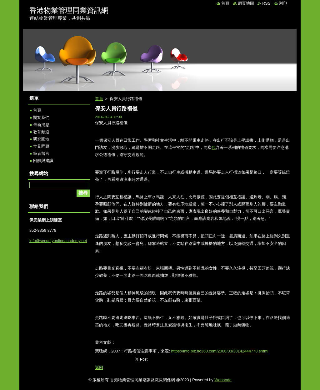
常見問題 (41, 146)
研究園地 (41, 139)
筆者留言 (41, 153)
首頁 (99, 98)
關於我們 (41, 117)
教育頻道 (41, 131)
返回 (99, 367)
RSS (266, 3)
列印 (283, 3)
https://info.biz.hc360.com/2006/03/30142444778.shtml (219, 351)
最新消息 (41, 124)
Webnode (223, 379)
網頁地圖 (246, 3)
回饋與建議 (43, 160)
